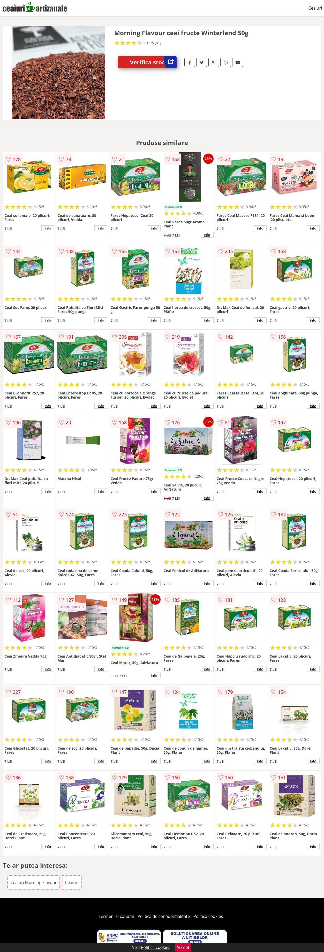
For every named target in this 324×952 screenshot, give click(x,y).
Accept (183, 947)
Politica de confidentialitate (164, 916)
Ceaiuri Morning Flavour (33, 882)
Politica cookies (208, 916)
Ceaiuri (315, 8)
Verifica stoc (153, 62)
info (48, 228)
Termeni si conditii (116, 916)
